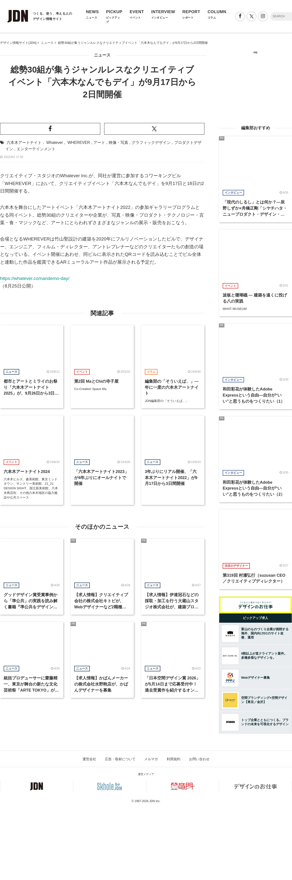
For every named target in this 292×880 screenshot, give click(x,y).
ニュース (102, 55)
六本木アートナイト (24, 252)
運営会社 (89, 833)
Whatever (54, 252)
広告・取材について (120, 833)
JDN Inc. (154, 875)
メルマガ (151, 833)
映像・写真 (118, 252)
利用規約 (173, 833)
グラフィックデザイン (151, 252)
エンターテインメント (36, 258)
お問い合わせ (199, 833)
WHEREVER (78, 252)
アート (99, 252)
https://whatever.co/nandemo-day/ (34, 387)
